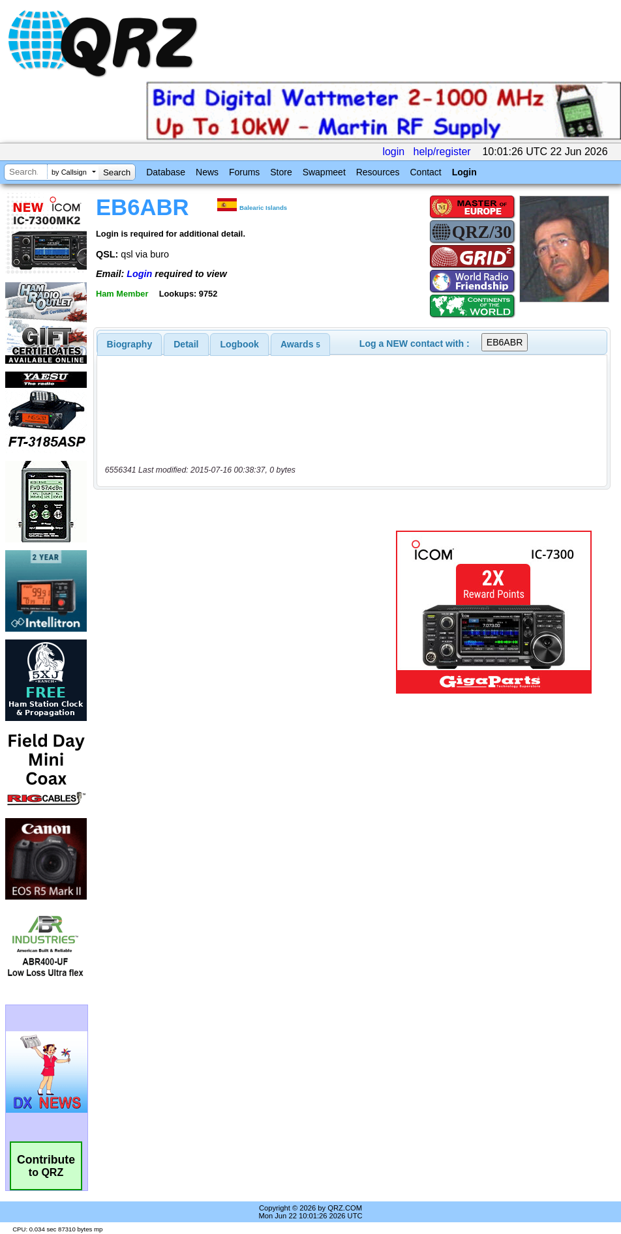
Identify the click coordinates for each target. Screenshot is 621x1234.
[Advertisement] (245, 612)
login (393, 151)
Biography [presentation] (130, 344)
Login (464, 172)
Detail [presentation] (186, 344)
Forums (244, 172)
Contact (425, 172)
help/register (442, 151)
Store (281, 172)
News (207, 172)
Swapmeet (324, 172)
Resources (378, 172)
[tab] (129, 344)
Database (165, 172)
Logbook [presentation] (239, 344)
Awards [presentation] (300, 344)
